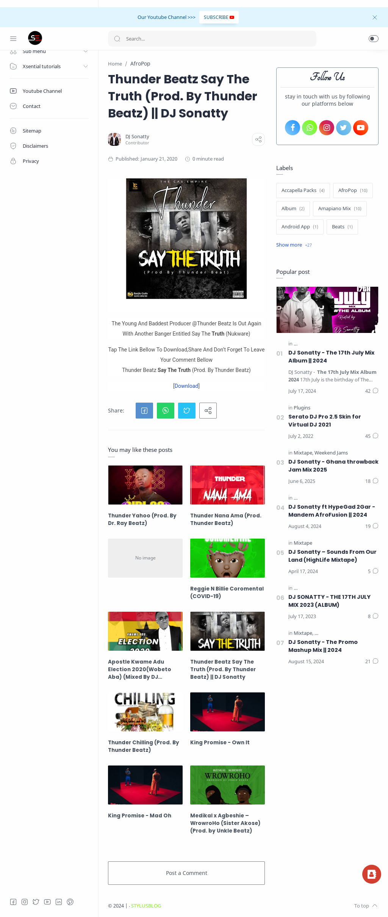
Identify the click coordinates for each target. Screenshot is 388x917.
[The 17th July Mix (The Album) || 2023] (337, 588)
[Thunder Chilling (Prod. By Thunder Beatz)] (145, 711)
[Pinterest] (70, 902)
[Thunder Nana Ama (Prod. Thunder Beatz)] (227, 485)
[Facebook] (13, 902)
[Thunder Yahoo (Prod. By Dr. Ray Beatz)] (145, 485)
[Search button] (117, 39)
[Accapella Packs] (303, 190)
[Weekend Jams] (331, 453)
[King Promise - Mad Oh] (145, 785)
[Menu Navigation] (13, 38)
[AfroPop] (353, 190)
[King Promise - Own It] (227, 711)
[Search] (212, 39)
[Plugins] (302, 408)
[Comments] (372, 391)
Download (186, 386)
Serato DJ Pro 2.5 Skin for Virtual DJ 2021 (324, 420)
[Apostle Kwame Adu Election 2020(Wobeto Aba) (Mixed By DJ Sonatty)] (145, 631)
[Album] (293, 208)
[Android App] (300, 226)
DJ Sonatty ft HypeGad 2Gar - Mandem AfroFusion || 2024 (331, 511)
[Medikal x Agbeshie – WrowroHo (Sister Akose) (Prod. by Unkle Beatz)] (227, 785)
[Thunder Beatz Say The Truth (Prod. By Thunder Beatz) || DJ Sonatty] (227, 631)
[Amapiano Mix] (340, 208)
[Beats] (342, 226)
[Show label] (294, 245)
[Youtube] (47, 902)
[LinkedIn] (59, 902)
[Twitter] (36, 902)
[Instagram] (24, 902)
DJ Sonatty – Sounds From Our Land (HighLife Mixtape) (332, 556)
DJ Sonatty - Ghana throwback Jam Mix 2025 (333, 465)
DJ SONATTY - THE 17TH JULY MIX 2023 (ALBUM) (329, 601)
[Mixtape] (303, 453)
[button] (374, 38)
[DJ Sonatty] (137, 136)
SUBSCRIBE (219, 17)
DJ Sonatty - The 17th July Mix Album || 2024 (331, 356)
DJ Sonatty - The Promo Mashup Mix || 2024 (323, 646)
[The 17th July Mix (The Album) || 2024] (337, 344)
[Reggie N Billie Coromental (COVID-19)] (227, 558)
